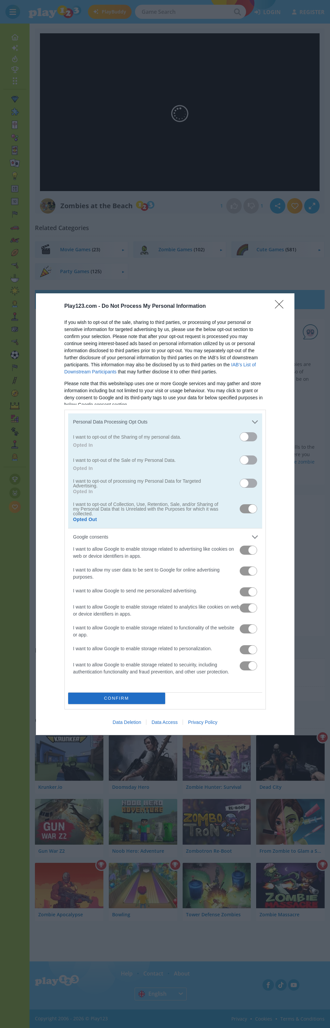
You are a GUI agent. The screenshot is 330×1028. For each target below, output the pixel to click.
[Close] (281, 306)
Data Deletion (127, 722)
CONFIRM (116, 697)
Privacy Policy (202, 722)
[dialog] (165, 514)
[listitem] (165, 422)
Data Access (164, 722)
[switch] (248, 436)
